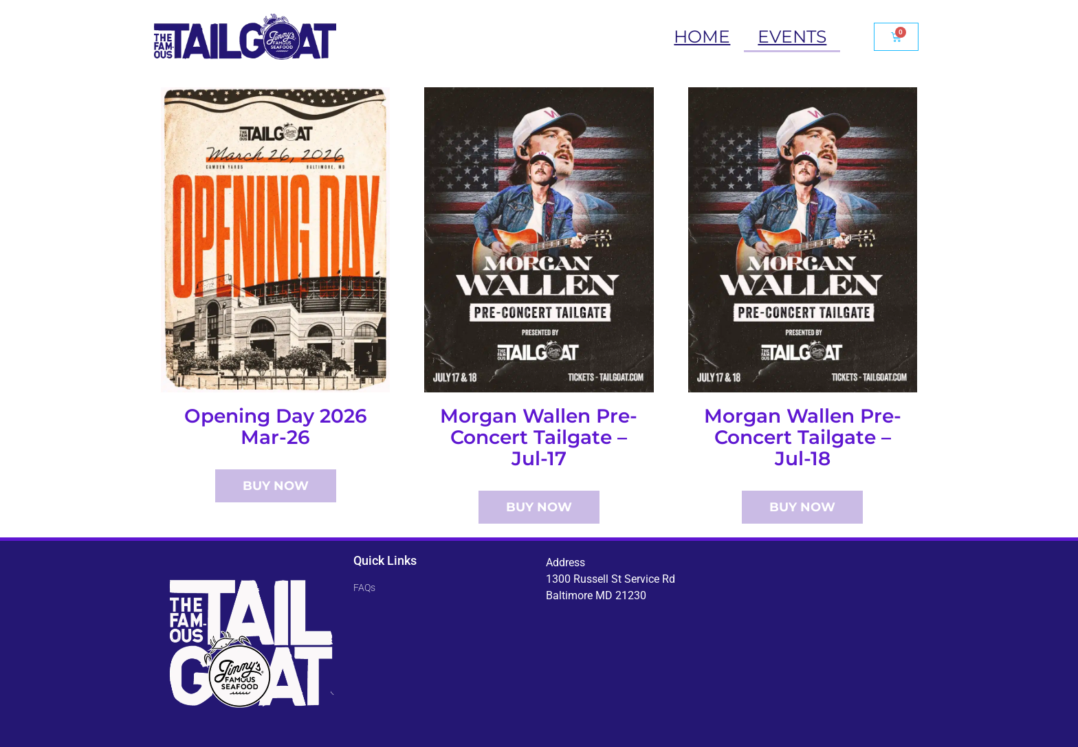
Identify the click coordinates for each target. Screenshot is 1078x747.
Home (702, 36)
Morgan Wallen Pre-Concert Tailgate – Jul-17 (538, 437)
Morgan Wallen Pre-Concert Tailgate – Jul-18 (802, 437)
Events (792, 36)
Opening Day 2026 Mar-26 (275, 426)
